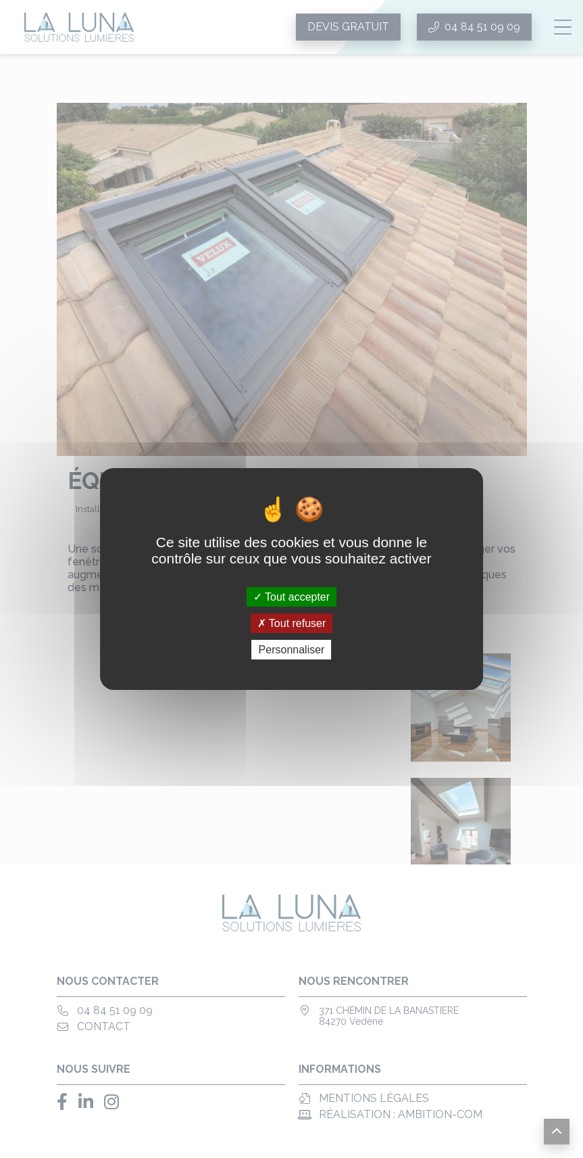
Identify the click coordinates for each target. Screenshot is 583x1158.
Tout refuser (291, 623)
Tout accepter (291, 596)
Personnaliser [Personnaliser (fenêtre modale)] (292, 649)
